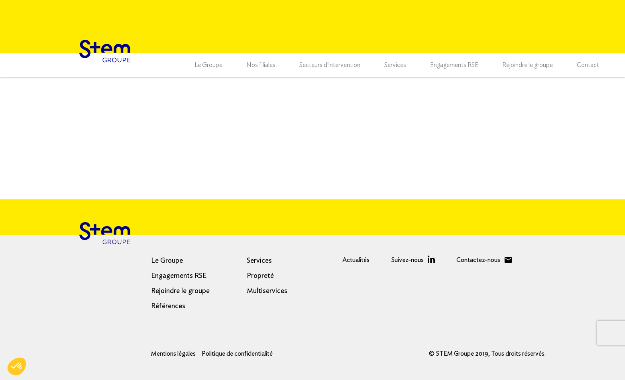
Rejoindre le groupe (527, 65)
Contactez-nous (478, 260)
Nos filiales (260, 65)
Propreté (260, 276)
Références (168, 306)
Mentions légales (173, 353)
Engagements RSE (454, 65)
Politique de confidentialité (237, 353)
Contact (588, 65)
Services (395, 65)
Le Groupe (208, 65)
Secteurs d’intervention (329, 65)
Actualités (355, 260)
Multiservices (267, 291)
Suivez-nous (407, 260)
